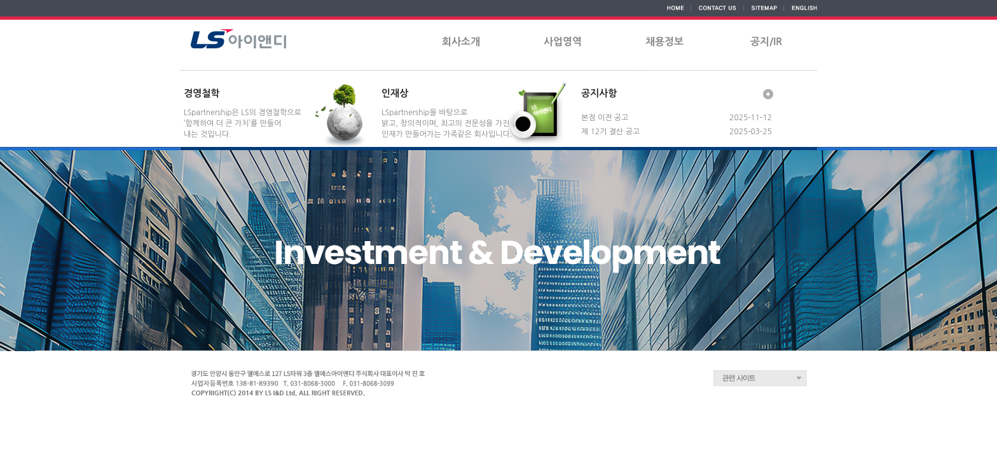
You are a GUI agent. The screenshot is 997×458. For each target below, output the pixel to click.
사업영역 (563, 41)
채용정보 (664, 41)
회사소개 (461, 41)
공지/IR (766, 41)
